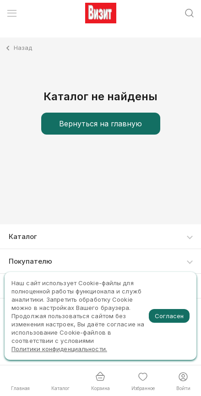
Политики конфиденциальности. (59, 349)
